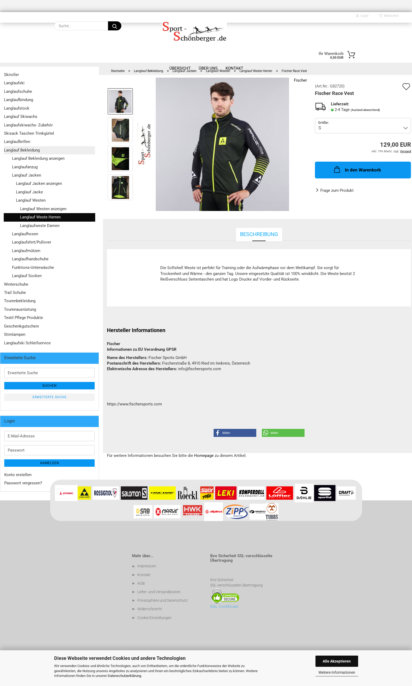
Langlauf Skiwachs (20, 116)
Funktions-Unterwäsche (33, 267)
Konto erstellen (17, 474)
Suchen (49, 386)
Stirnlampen (14, 334)
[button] (235, 433)
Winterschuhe (16, 284)
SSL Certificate (224, 606)
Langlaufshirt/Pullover (31, 242)
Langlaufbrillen (17, 141)
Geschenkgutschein (21, 326)
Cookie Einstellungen (154, 618)
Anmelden (49, 463)
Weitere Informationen (336, 672)
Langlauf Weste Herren (40, 217)
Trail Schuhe (15, 292)
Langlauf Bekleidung (22, 150)
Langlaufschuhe (18, 91)
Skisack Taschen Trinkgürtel (29, 133)
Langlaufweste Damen (39, 225)
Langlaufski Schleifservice (27, 343)
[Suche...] (114, 25)
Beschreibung (259, 234)
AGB (141, 583)
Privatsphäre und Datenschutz (162, 600)
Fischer (300, 80)
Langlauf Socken (27, 275)
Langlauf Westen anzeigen (43, 208)
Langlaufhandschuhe (30, 259)
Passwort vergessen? (23, 483)
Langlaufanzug (25, 167)
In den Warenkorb (357, 169)
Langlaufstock (16, 108)
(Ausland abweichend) (365, 110)
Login (362, 16)
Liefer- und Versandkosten (159, 592)
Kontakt (144, 575)
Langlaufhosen (25, 234)
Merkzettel (389, 16)
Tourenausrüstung (20, 309)
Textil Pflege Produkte (23, 317)
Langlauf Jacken (26, 175)
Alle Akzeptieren (337, 661)
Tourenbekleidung (19, 300)
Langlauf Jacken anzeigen (39, 183)
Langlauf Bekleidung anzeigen (38, 158)
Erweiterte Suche (50, 397)
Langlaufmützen (26, 250)
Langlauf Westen (31, 200)
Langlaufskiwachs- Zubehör (28, 125)
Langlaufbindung (18, 99)
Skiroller (11, 74)
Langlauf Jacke (29, 192)
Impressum (146, 566)
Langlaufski (14, 83)
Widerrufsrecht (149, 609)
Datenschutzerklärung (124, 676)
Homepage (204, 455)
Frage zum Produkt (337, 190)
